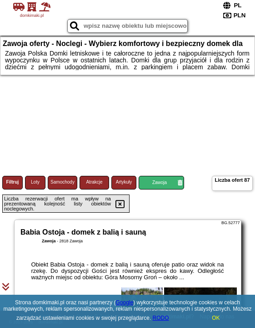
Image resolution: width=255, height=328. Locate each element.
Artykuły (124, 181)
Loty (35, 181)
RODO (161, 318)
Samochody (62, 181)
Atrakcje (94, 181)
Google (124, 302)
